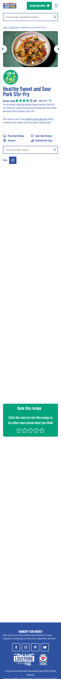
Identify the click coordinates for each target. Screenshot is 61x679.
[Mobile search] (30, 17)
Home (5, 27)
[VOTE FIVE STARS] (42, 432)
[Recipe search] (30, 150)
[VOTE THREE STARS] (30, 432)
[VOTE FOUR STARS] (36, 432)
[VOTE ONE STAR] (19, 432)
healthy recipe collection (36, 119)
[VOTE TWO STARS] (24, 432)
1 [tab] (28, 63)
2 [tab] (33, 63)
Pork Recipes (13, 27)
